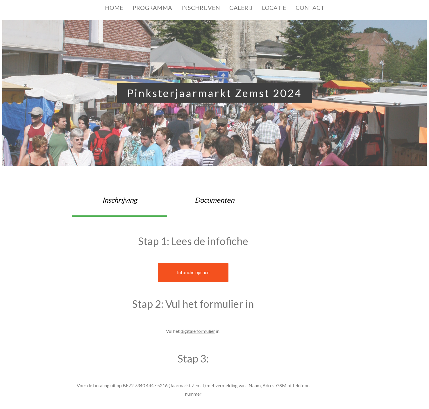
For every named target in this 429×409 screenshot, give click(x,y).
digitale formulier (197, 331)
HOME (114, 7)
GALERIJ (241, 7)
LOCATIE (274, 7)
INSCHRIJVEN (200, 7)
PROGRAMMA (152, 7)
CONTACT (310, 7)
